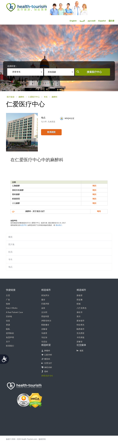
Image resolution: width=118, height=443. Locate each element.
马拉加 (44, 338)
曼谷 (43, 300)
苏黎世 (80, 342)
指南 (8, 304)
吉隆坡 (44, 329)
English (73, 21)
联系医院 (51, 132)
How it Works (12, 308)
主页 (8, 296)
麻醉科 (21, 97)
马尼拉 (44, 342)
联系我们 (10, 346)
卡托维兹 (81, 338)
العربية (82, 21)
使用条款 (10, 333)
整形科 (47, 359)
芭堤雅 (80, 300)
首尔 (79, 317)
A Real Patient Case (14, 312)
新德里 (80, 296)
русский (91, 21)
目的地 (9, 317)
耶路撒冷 (45, 325)
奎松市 (80, 312)
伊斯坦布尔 (46, 321)
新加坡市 (81, 321)
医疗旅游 (10, 97)
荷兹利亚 (45, 317)
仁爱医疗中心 (34, 97)
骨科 (46, 372)
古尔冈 (44, 312)
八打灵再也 (82, 308)
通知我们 (58, 225)
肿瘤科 (47, 351)
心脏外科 (48, 355)
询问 (94, 186)
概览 (10, 237)
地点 (10, 267)
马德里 (44, 333)
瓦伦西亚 (81, 333)
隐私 (8, 329)
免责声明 (23, 225)
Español (102, 21)
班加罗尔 (45, 296)
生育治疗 (48, 363)
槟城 (79, 304)
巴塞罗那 (45, 304)
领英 (80, 351)
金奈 (43, 308)
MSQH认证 (69, 118)
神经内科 (48, 368)
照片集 (11, 244)
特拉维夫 (81, 325)
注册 (111, 21)
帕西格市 (81, 329)
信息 (8, 321)
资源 (8, 325)
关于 (8, 342)
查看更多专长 (47, 376)
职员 (10, 252)
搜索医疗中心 (94, 72)
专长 (46, 97)
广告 (8, 300)
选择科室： (12, 66)
